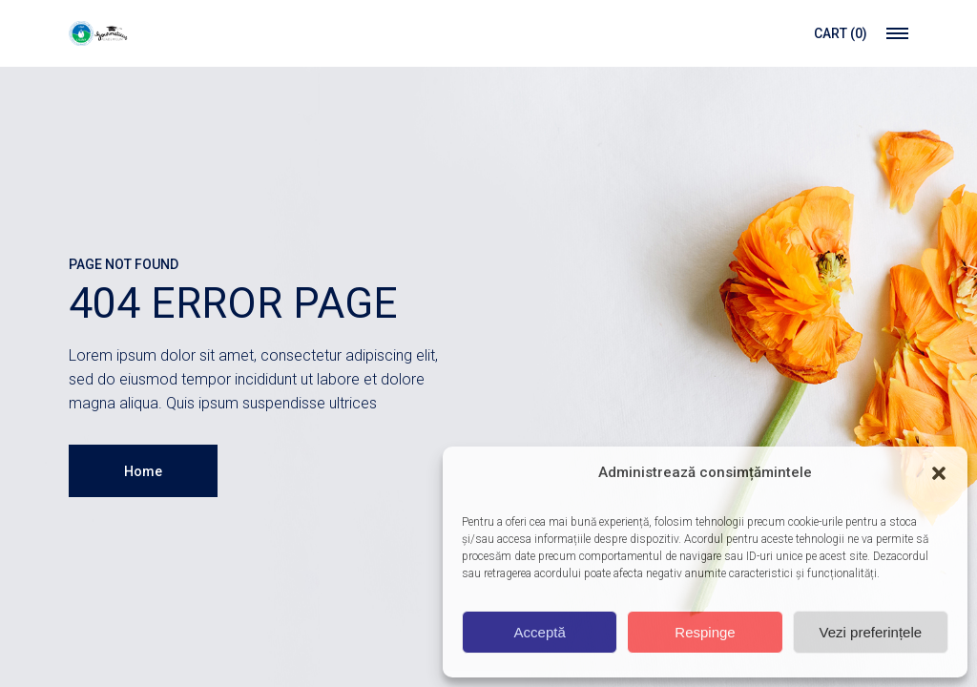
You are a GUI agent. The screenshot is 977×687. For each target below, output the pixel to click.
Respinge (705, 632)
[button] (938, 473)
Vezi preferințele (871, 632)
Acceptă (540, 632)
